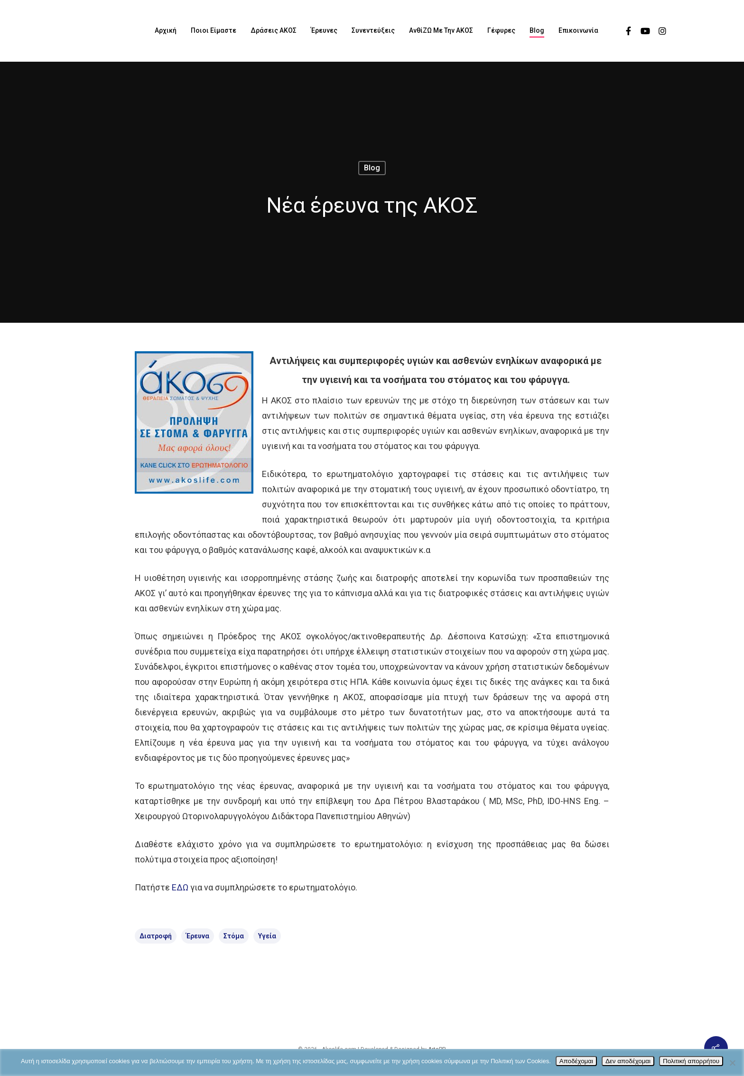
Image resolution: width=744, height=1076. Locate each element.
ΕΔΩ (180, 887)
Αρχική (166, 30)
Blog (537, 30)
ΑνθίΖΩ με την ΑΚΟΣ (441, 30)
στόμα (233, 936)
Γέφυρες (501, 30)
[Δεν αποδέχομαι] (732, 1062)
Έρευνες (324, 30)
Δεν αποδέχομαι (628, 1061)
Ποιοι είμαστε (213, 30)
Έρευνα (197, 936)
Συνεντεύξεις (373, 30)
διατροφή (156, 936)
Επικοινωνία (578, 30)
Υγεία (267, 936)
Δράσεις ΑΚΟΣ (274, 30)
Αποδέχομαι (576, 1061)
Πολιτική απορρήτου (691, 1061)
